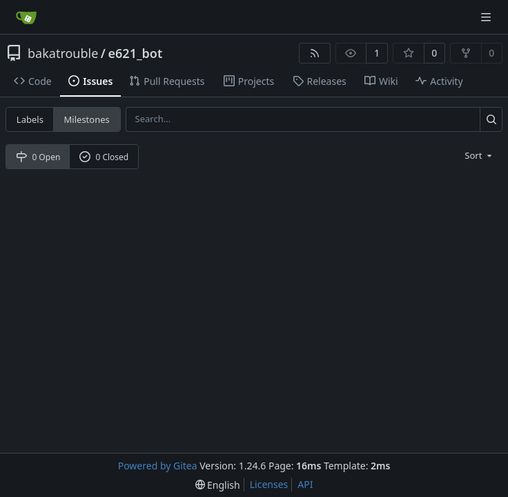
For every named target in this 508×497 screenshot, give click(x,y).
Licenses (269, 484)
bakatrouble (63, 53)
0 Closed (104, 157)
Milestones (87, 119)
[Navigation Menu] (487, 17)
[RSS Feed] (315, 53)
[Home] (26, 17)
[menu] (479, 155)
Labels (30, 119)
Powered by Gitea (157, 465)
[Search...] (491, 119)
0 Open (38, 157)
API (305, 484)
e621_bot (135, 53)
